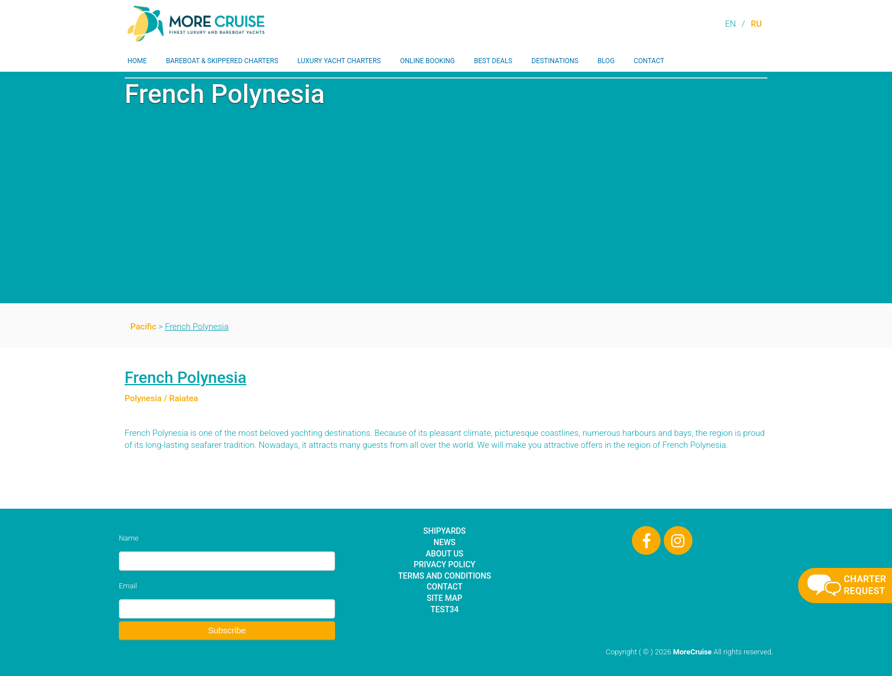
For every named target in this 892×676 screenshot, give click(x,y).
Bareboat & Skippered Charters (222, 61)
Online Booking (427, 61)
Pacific (143, 326)
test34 (445, 609)
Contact (649, 61)
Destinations (554, 61)
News (444, 542)
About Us (444, 553)
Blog (605, 61)
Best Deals (493, 61)
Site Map (444, 598)
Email (128, 586)
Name (128, 538)
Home (137, 61)
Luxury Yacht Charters (339, 61)
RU (756, 24)
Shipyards (444, 530)
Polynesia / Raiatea (161, 398)
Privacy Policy (444, 564)
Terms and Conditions (444, 575)
